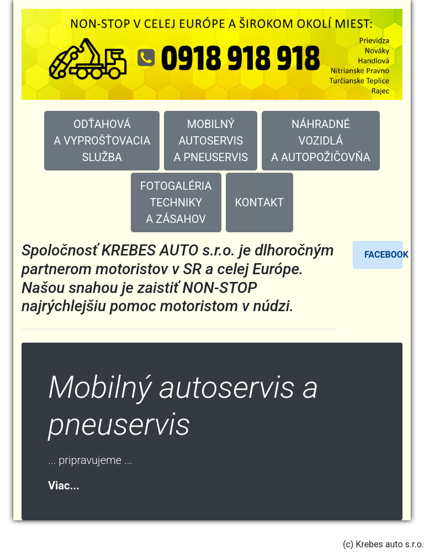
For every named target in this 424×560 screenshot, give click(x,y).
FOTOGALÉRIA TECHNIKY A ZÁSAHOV (176, 202)
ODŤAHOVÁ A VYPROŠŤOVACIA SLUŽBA (102, 141)
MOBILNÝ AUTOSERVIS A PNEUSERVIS (210, 141)
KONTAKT (259, 202)
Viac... (64, 485)
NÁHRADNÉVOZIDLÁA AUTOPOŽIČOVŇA (320, 141)
